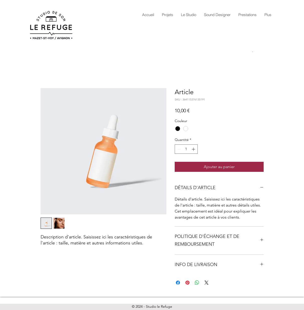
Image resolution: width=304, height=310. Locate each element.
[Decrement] (178, 149)
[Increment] (194, 149)
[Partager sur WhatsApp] (197, 283)
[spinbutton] (186, 149)
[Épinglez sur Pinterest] (187, 283)
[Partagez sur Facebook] (178, 283)
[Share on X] (207, 283)
